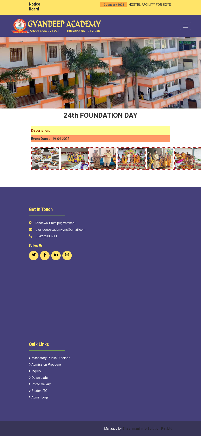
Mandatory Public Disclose (49, 358)
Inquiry (35, 371)
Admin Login (39, 397)
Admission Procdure (45, 364)
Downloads (38, 378)
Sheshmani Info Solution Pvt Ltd (147, 428)
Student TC (38, 391)
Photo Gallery (40, 384)
